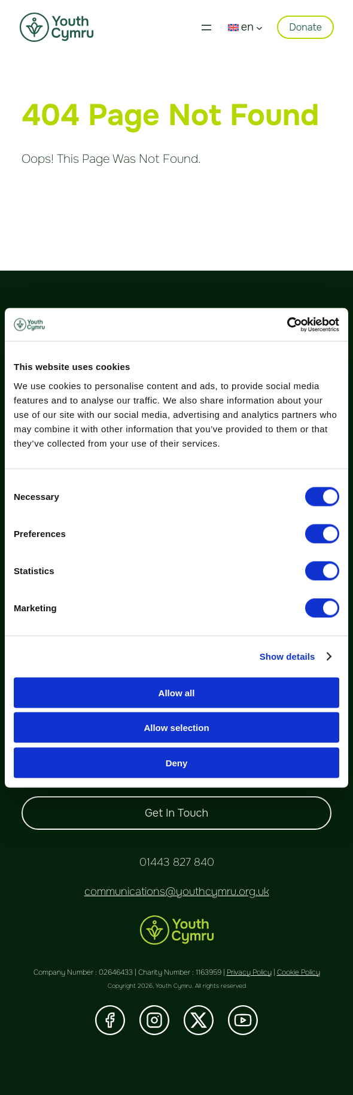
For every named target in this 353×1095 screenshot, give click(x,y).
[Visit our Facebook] (110, 1020)
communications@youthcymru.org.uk (176, 891)
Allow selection (176, 728)
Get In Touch (176, 813)
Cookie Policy (298, 972)
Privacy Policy (249, 972)
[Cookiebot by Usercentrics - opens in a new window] (287, 324)
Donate (305, 27)
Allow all (177, 692)
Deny (177, 762)
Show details (287, 656)
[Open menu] (206, 27)
